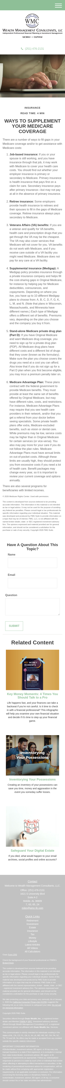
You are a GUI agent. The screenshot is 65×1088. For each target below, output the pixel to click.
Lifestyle (32, 941)
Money (32, 937)
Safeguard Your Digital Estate (32, 850)
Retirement (32, 920)
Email (11, 574)
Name (11, 554)
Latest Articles (32, 944)
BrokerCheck (8, 963)
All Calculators (32, 951)
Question (11, 595)
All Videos (32, 948)
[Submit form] (14, 626)
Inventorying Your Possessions (32, 779)
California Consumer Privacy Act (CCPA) (30, 1002)
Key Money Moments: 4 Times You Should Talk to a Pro (32, 695)
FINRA (23, 1021)
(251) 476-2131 (32, 48)
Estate (32, 927)
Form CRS (12, 955)
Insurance (32, 931)
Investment (32, 924)
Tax (32, 934)
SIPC (30, 1021)
